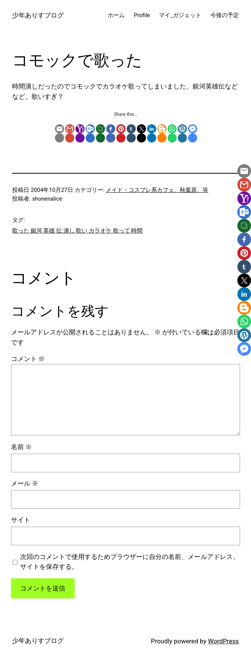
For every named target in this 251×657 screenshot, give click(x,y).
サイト (20, 520)
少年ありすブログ (38, 15)
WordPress (223, 641)
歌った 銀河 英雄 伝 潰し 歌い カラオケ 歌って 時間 (77, 230)
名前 (21, 447)
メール (24, 483)
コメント (28, 359)
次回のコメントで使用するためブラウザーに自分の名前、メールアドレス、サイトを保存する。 (129, 562)
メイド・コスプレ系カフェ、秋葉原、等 (157, 190)
